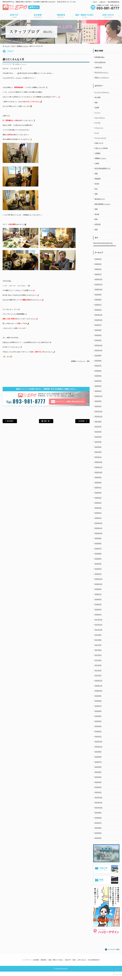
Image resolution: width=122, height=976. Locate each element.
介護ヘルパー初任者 (101, 148)
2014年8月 (98, 818)
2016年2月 (98, 731)
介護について (99, 143)
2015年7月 (98, 762)
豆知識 (97, 107)
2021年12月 (98, 411)
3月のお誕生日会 (100, 62)
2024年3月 (98, 340)
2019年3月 (98, 564)
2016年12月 (98, 680)
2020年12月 (98, 462)
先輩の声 (68, 960)
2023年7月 (98, 365)
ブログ (95, 2)
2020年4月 (98, 503)
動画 (74, 960)
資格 (96, 229)
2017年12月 (98, 619)
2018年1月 (98, 614)
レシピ (97, 133)
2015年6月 (98, 767)
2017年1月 (98, 675)
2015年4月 (98, 777)
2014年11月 (98, 802)
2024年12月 (98, 315)
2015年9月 (98, 752)
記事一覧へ (46, 421)
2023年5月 (98, 376)
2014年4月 (98, 838)
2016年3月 (98, 726)
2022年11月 (98, 396)
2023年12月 (98, 345)
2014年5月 (98, 833)
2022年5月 (98, 401)
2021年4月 (98, 442)
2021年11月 (98, 416)
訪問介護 (97, 224)
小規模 (97, 163)
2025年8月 (98, 299)
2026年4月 (98, 259)
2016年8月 (98, 701)
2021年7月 (98, 426)
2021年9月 (98, 421)
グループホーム (100, 118)
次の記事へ (82, 421)
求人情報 (97, 97)
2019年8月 (98, 543)
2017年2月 (98, 670)
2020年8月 (98, 482)
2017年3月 (98, 665)
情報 (96, 173)
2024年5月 (98, 335)
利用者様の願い (100, 57)
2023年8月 (98, 360)
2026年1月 (98, 274)
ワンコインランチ (100, 138)
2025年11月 (98, 284)
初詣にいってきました (102, 77)
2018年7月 (98, 594)
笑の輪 (97, 214)
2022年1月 (98, 406)
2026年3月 (98, 264)
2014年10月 (98, 807)
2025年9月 (98, 294)
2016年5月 (98, 716)
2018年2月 (98, 609)
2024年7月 (98, 325)
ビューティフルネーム (102, 92)
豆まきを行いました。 (102, 72)
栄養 (96, 194)
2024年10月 (98, 320)
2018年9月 (98, 589)
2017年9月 (98, 635)
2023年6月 (98, 371)
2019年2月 (98, 569)
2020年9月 (98, 477)
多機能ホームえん (22, 46)
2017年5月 (98, 655)
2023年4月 (98, 381)
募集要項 (61, 16)
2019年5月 (98, 559)
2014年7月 (98, 823)
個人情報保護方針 (113, 2)
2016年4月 (98, 721)
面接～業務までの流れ (84, 16)
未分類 (97, 183)
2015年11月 (98, 747)
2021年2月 (98, 452)
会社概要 (37, 16)
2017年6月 (98, 650)
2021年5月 (98, 437)
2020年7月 (98, 487)
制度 (96, 102)
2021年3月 (98, 447)
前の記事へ (10, 421)
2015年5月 (98, 772)
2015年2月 (98, 787)
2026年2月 (98, 269)
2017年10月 (98, 630)
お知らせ (102, 2)
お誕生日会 (98, 67)
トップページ (14, 16)
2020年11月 (98, 467)
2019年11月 (98, 528)
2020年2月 (98, 513)
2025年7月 (98, 305)
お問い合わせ (107, 16)
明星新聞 (97, 178)
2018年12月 (98, 579)
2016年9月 (98, 696)
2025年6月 (98, 310)
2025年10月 (98, 289)
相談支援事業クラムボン (102, 204)
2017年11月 (98, 625)
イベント (97, 112)
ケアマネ (97, 123)
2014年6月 (98, 828)
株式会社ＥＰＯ (100, 199)
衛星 (96, 219)
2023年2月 (98, 386)
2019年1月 (98, 574)
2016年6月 (98, 711)
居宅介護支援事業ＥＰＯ (102, 168)
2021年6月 (98, 432)
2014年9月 (98, 812)
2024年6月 (98, 330)
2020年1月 (98, 518)
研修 (96, 209)
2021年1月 (98, 457)
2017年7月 (98, 645)
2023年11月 (98, 350)
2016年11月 (98, 686)
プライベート (99, 128)
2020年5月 (98, 498)
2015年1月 (98, 792)
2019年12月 (98, 523)
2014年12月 (98, 797)
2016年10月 (98, 691)
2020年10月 (98, 472)
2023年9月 (98, 355)
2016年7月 (98, 706)
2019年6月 (98, 553)
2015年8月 (98, 757)
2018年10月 (98, 584)
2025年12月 (98, 279)
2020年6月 (98, 492)
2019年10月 (98, 533)
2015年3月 (98, 782)
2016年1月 (98, 736)
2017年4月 (98, 660)
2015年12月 (98, 741)
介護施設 (97, 153)
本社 (96, 189)
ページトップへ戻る (112, 949)
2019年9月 (98, 538)
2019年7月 (98, 548)
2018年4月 (98, 599)
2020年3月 (98, 508)
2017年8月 (98, 640)
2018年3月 (98, 604)
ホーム (7, 46)
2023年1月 (98, 391)
